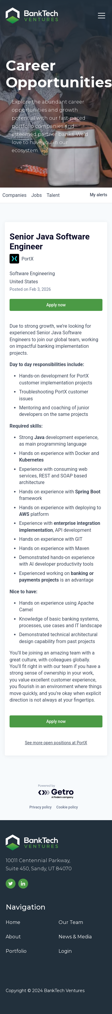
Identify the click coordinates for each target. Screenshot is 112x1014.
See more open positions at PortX (56, 742)
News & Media (75, 937)
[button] (100, 15)
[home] (32, 16)
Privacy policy (40, 807)
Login (65, 951)
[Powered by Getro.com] (56, 791)
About (13, 937)
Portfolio (16, 951)
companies (14, 195)
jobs (36, 195)
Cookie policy (67, 807)
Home (13, 922)
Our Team (71, 922)
